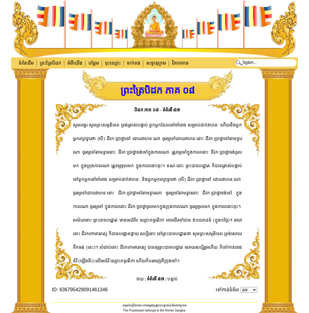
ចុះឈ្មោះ (113, 62)
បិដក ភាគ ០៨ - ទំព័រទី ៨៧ (157, 109)
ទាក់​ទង (133, 62)
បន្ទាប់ (172, 278)
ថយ (140, 278)
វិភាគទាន (180, 62)
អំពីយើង (74, 62)
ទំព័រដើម (26, 62)
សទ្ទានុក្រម (156, 62)
